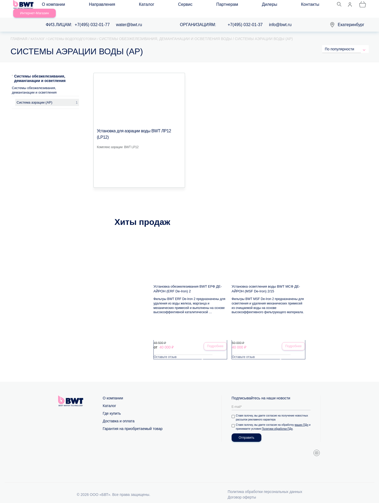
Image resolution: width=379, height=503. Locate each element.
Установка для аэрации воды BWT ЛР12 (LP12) (139, 125)
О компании (58, 5)
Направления (91, 5)
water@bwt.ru (129, 18)
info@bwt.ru (280, 18)
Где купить (112, 408)
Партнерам (169, 5)
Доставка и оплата (118, 416)
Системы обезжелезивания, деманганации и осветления (40, 72)
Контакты (220, 5)
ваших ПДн (302, 419)
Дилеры (195, 5)
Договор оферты (242, 492)
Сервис (143, 5)
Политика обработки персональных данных (265, 487)
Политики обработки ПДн (280, 423)
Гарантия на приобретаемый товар (132, 424)
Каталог (119, 5)
